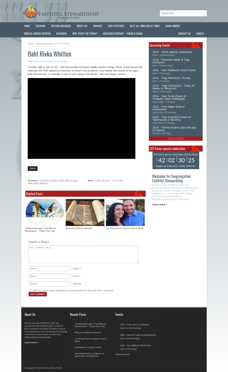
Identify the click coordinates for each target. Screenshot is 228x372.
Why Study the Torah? (85, 33)
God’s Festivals (116, 26)
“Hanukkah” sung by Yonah (88, 347)
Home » (31, 43)
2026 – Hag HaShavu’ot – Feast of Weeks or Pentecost (173, 87)
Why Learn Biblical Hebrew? (79, 228)
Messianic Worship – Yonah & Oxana (123, 33)
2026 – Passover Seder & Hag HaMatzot (170, 61)
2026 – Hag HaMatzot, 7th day (171, 78)
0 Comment (63, 61)
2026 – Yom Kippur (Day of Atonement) (168, 108)
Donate (200, 33)
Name (76, 268)
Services (97, 26)
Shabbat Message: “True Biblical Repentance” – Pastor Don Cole (40, 229)
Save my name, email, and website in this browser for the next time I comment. (73, 290)
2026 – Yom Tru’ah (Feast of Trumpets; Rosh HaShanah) (169, 97)
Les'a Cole (38, 61)
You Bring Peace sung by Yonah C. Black (124, 228)
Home (27, 26)
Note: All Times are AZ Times (145, 26)
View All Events (176, 138)
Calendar (40, 26)
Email (75, 276)
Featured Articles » (45, 43)
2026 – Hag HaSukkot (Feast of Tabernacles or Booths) (171, 118)
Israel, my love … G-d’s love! (105, 180)
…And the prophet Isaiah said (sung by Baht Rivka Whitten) (53, 182)
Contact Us (184, 33)
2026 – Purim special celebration (172, 52)
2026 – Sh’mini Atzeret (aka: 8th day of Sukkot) (174, 129)
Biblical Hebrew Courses (37, 33)
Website (77, 283)
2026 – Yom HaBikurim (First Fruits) (174, 70)
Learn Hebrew (172, 26)
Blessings (61, 33)
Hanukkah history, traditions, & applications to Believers (89, 354)
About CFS (82, 26)
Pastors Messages (61, 26)
